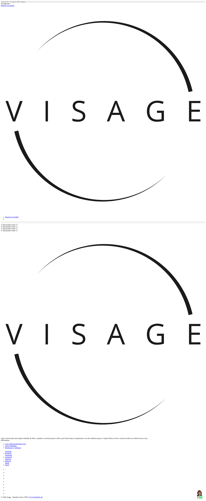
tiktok (7, 463)
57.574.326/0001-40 (35, 497)
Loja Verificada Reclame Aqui (15, 444)
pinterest (8, 459)
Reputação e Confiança (13, 448)
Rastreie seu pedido (7, 6)
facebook (8, 451)
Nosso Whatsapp (11, 446)
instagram (8, 455)
